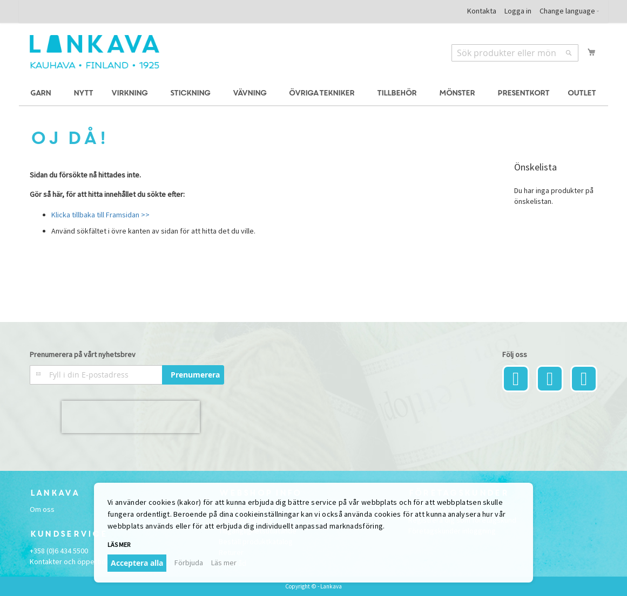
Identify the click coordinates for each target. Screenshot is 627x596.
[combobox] (514, 52)
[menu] (313, 93)
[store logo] (94, 51)
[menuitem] (42, 93)
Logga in (517, 11)
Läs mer (118, 544)
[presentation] (131, 417)
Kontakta (481, 11)
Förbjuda (188, 562)
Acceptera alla (137, 563)
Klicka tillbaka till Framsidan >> (100, 215)
